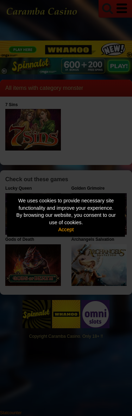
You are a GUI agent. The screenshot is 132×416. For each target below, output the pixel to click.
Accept (66, 229)
